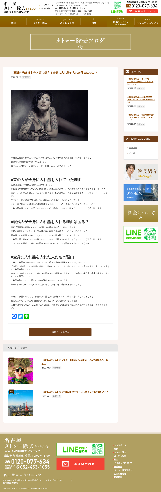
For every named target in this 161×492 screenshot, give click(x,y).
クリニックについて (123, 463)
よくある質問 (120, 456)
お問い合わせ (120, 474)
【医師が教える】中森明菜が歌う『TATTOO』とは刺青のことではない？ (140, 117)
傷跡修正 (118, 466)
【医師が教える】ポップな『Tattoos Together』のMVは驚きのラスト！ (140, 81)
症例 (116, 449)
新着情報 (118, 477)
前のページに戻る (60, 332)
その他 (132, 153)
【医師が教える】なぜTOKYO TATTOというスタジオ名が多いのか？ (75, 392)
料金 (116, 459)
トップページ (120, 445)
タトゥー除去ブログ (123, 470)
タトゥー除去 (120, 452)
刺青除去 (26, 77)
